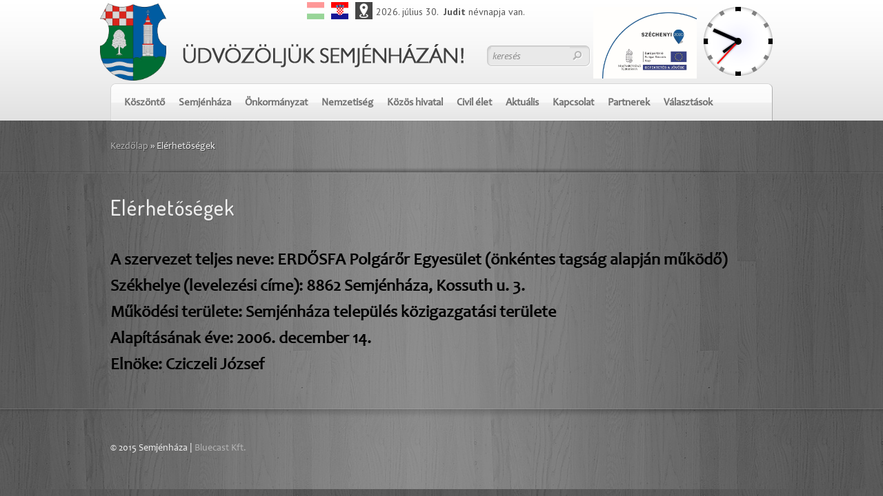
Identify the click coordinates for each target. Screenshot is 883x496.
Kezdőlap (129, 147)
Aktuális (522, 103)
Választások (688, 103)
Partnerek (629, 103)
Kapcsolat (573, 103)
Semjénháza (205, 103)
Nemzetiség (347, 103)
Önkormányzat (276, 103)
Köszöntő (144, 103)
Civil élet (474, 103)
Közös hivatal (415, 103)
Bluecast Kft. (220, 448)
